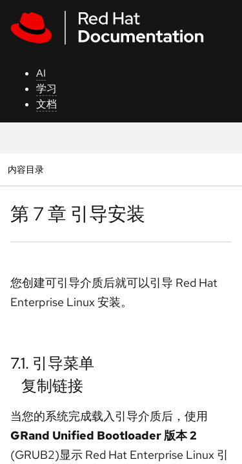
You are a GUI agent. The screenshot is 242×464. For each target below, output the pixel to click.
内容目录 (25, 169)
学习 (46, 88)
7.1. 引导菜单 (52, 363)
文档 (46, 104)
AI (41, 73)
